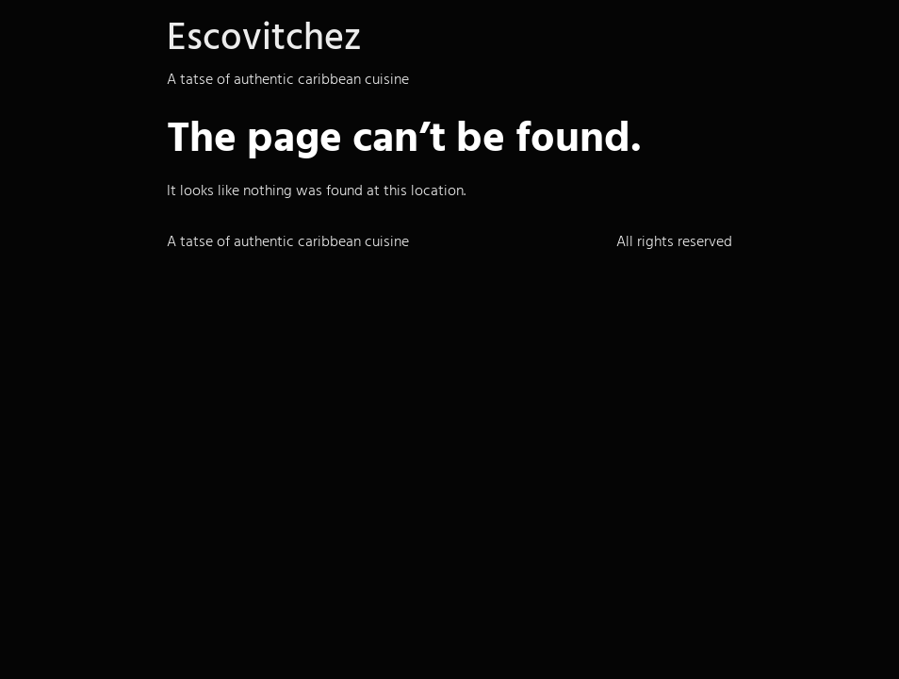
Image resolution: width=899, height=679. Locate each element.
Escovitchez (264, 37)
